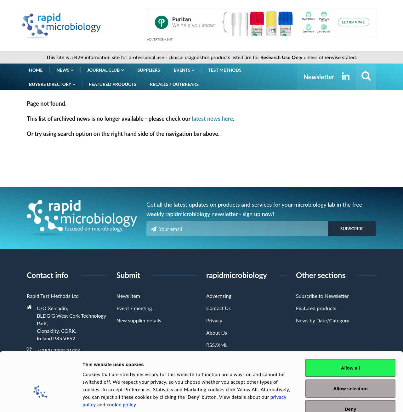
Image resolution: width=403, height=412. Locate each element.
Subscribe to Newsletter (322, 296)
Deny (350, 370)
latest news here (212, 118)
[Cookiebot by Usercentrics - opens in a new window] (40, 399)
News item (128, 296)
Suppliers (149, 70)
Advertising (218, 296)
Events (184, 70)
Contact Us (218, 308)
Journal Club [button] (105, 70)
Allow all (350, 329)
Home (36, 70)
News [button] (64, 70)
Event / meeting (134, 308)
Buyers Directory (52, 84)
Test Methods (224, 70)
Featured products (112, 84)
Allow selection (350, 350)
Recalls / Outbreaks (174, 84)
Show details (330, 399)
